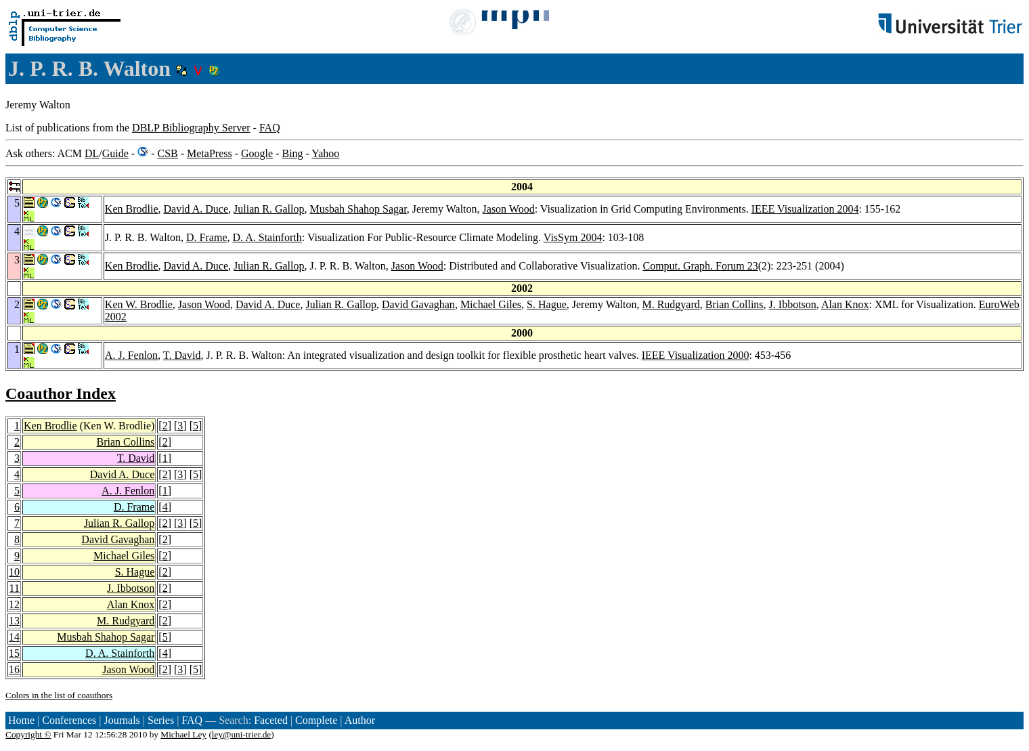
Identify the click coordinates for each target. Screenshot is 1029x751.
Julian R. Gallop (269, 209)
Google (257, 153)
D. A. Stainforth (267, 237)
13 (14, 620)
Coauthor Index (60, 393)
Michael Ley (183, 734)
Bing (292, 153)
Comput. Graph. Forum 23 (700, 266)
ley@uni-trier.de (241, 734)
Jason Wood (509, 209)
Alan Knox (845, 304)
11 (14, 588)
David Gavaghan (418, 304)
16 (14, 669)
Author (360, 720)
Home (21, 720)
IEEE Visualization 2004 (805, 209)
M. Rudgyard (670, 304)
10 (14, 572)
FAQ (269, 127)
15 (14, 653)
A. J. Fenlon (131, 355)
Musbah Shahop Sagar (357, 209)
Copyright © (28, 734)
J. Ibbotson (792, 304)
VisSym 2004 (573, 237)
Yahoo (325, 153)
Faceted (271, 720)
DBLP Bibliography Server (191, 127)
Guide (115, 153)
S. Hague (547, 304)
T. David (182, 355)
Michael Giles (490, 304)
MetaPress (209, 153)
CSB (167, 153)
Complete (316, 720)
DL (92, 153)
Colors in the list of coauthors (58, 695)
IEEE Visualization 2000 (695, 355)
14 (14, 637)
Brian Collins (734, 304)
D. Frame (206, 237)
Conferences (69, 720)
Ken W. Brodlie (139, 304)
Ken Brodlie (131, 209)
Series (161, 720)
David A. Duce (196, 209)
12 (14, 604)
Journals (121, 720)
